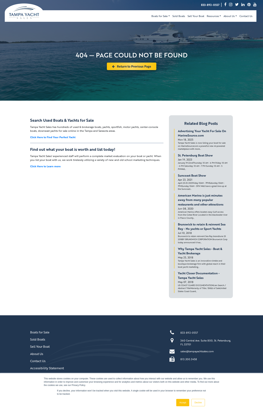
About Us (36, 354)
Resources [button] (213, 16)
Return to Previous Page (131, 66)
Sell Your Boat (196, 16)
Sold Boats (178, 16)
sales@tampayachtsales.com (197, 351)
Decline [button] (198, 402)
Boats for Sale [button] (159, 16)
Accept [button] (182, 402)
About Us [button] (229, 16)
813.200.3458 (188, 359)
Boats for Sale (39, 332)
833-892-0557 (210, 5)
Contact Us (245, 16)
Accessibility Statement (47, 368)
